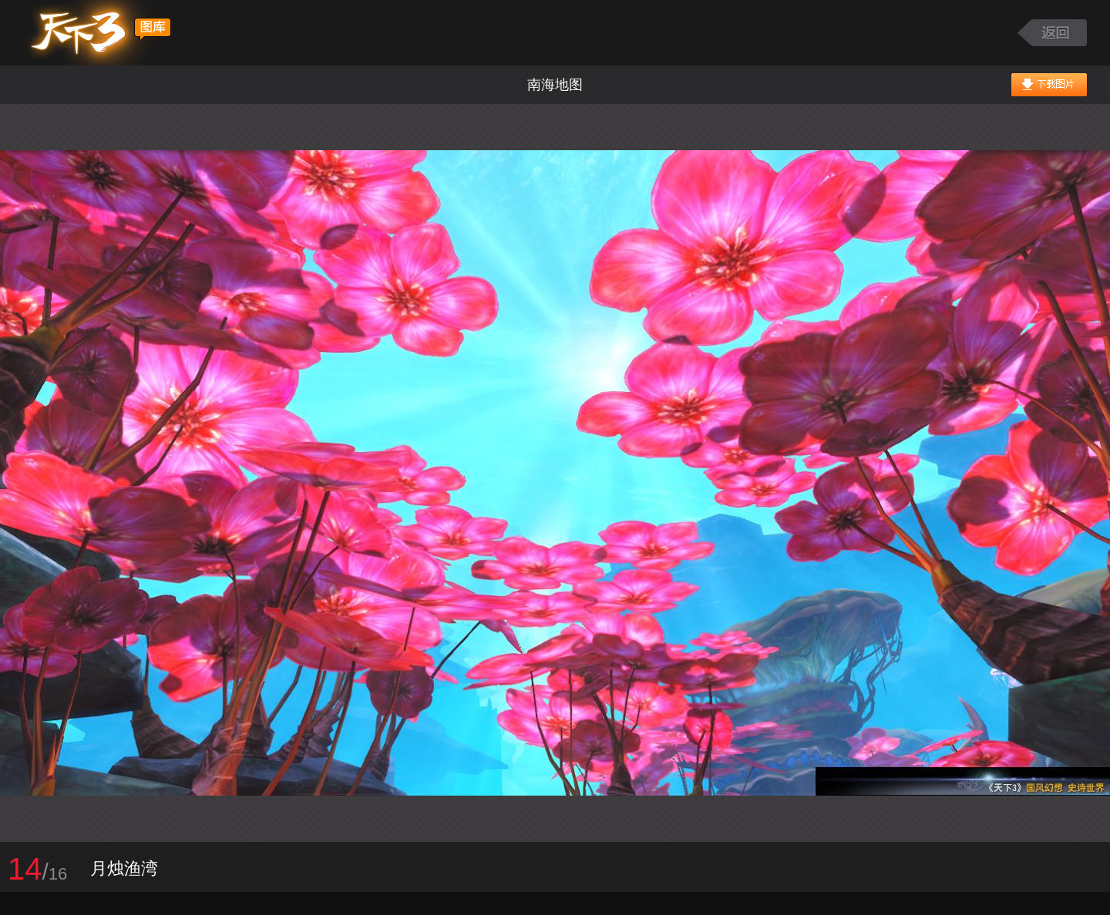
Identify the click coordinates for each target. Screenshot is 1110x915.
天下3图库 (97, 32)
